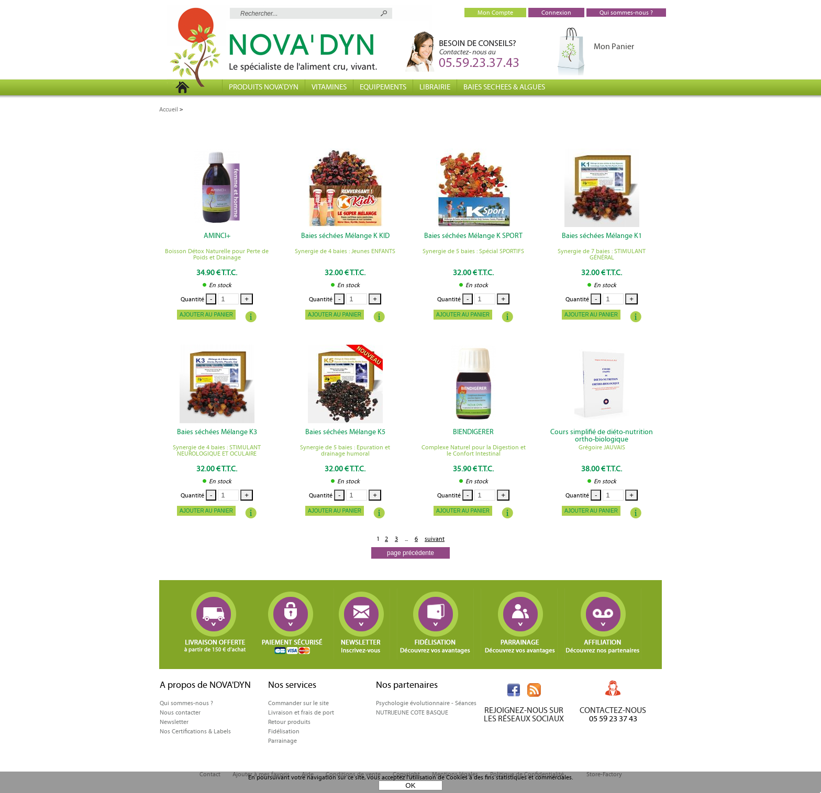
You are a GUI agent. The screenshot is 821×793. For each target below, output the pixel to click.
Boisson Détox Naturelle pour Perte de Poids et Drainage (217, 254)
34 (216, 272)
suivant (435, 538)
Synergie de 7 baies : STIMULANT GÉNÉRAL (602, 254)
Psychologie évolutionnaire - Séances (426, 703)
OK (410, 785)
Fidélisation (283, 731)
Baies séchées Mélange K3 (217, 432)
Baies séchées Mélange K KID (345, 236)
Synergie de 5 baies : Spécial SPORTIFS (473, 251)
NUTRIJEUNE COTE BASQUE (412, 712)
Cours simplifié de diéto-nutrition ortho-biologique (601, 435)
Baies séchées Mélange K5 (345, 432)
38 (601, 468)
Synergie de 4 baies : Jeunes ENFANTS (345, 251)
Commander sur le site (298, 703)
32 (345, 272)
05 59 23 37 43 (613, 718)
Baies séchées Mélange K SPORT (473, 236)
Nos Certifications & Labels (195, 731)
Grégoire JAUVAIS (602, 447)
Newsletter (174, 722)
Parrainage (282, 740)
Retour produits (289, 722)
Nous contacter (180, 712)
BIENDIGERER (473, 432)
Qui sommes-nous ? (186, 703)
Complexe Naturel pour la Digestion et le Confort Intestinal (473, 450)
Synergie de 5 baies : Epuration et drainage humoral (345, 450)
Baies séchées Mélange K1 (602, 236)
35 (473, 468)
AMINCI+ (217, 236)
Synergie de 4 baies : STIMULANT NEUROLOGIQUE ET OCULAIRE (217, 450)
